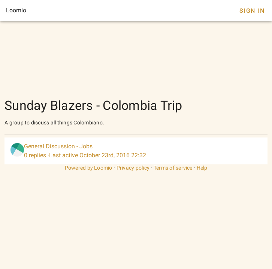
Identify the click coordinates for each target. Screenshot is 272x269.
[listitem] (136, 150)
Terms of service (173, 168)
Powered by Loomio (88, 168)
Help (202, 168)
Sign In (252, 10)
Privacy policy (133, 168)
